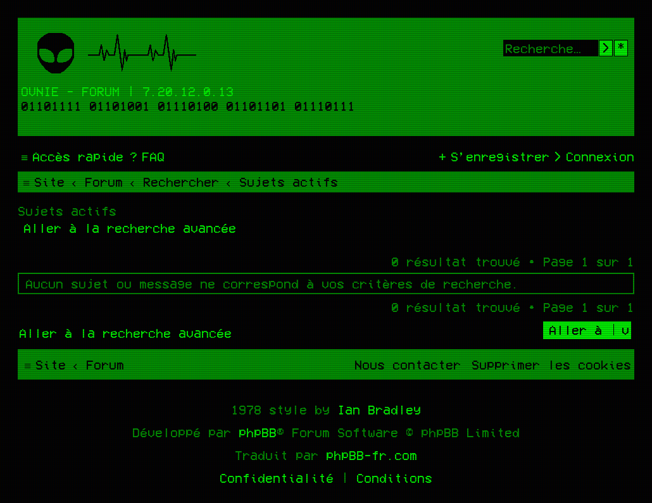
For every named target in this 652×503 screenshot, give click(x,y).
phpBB (258, 432)
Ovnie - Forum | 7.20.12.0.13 (127, 91)
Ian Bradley (379, 409)
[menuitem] (146, 156)
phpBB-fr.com (371, 455)
